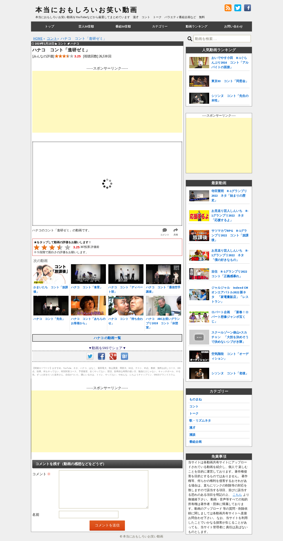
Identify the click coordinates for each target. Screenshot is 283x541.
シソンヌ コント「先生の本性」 (230, 98)
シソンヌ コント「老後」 (230, 373)
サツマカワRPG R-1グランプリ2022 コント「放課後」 (230, 235)
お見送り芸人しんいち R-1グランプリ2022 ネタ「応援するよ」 (230, 215)
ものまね (195, 399)
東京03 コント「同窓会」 (230, 81)
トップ (49, 26)
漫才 (192, 428)
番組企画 (195, 442)
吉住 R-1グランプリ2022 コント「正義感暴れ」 (230, 274)
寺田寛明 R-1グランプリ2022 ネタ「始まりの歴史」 (229, 195)
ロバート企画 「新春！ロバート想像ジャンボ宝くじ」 (230, 316)
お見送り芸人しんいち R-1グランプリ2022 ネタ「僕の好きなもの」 (230, 255)
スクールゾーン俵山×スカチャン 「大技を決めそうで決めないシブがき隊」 (230, 337)
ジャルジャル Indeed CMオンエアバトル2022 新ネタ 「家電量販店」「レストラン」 (230, 294)
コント (194, 406)
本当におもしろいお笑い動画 (86, 10)
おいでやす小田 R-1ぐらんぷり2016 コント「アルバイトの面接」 (230, 62)
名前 (35, 514)
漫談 (192, 435)
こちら (237, 495)
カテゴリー (160, 26)
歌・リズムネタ (200, 420)
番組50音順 (123, 26)
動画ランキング (196, 26)
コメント (41, 474)
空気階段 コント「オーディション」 (230, 356)
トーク (194, 413)
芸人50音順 (86, 26)
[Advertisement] (107, 102)
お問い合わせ (233, 26)
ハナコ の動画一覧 (107, 338)
